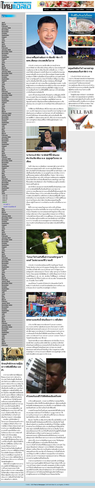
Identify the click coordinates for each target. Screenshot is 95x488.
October (4, 33)
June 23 (4, 197)
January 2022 (6, 115)
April (3, 22)
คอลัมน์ (63, 9)
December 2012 (7, 327)
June (3, 41)
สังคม (57, 9)
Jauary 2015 (6, 281)
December (5, 30)
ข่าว (52, 9)
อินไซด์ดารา (70, 9)
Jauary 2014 (6, 303)
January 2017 (6, 238)
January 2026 (6, 28)
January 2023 (6, 93)
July (3, 39)
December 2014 (7, 283)
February (5, 26)
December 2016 (7, 240)
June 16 (4, 199)
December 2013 (7, 305)
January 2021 (6, 137)
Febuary (4, 157)
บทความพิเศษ (80, 9)
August (4, 37)
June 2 (4, 202)
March (4, 24)
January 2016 (6, 260)
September (5, 35)
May (3, 42)
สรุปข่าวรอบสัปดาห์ (9, 206)
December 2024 (7, 51)
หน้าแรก (46, 9)
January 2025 (6, 50)
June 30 (4, 195)
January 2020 (6, 159)
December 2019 (7, 161)
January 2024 (6, 71)
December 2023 (7, 73)
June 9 (4, 200)
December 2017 (7, 218)
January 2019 (6, 181)
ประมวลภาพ (89, 9)
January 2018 (6, 216)
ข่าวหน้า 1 (6, 204)
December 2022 (7, 95)
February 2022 (6, 113)
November (5, 31)
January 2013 (6, 325)
